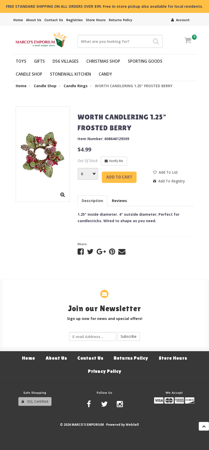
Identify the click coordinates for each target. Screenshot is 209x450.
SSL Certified (35, 401)
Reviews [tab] (119, 200)
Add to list (165, 172)
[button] (188, 41)
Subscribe (129, 336)
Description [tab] (92, 200)
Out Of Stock (88, 160)
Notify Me (114, 161)
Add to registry (169, 181)
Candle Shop (45, 85)
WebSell (132, 424)
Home (21, 85)
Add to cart (119, 177)
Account (180, 20)
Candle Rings (76, 85)
